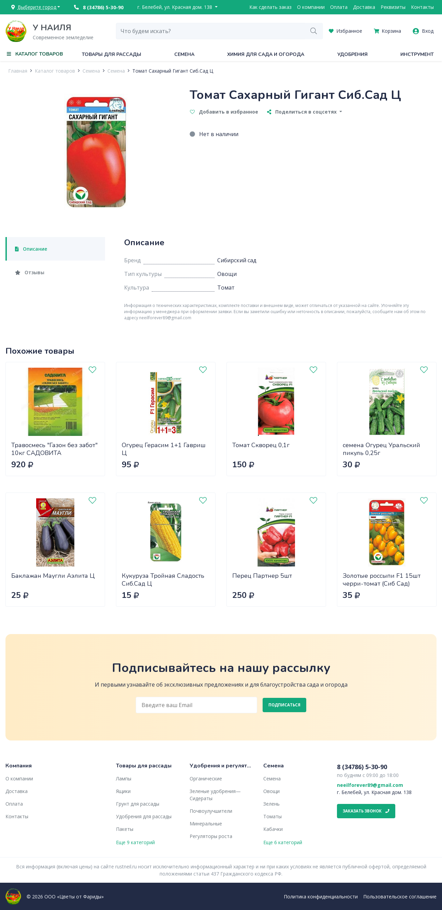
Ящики (123, 791)
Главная (17, 71)
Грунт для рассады (137, 804)
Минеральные (206, 823)
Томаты (272, 816)
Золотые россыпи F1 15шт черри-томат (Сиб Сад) (382, 580)
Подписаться (284, 704)
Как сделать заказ (270, 7)
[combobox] (210, 31)
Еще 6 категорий (282, 842)
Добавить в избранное (224, 111)
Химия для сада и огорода (265, 54)
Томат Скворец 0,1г (261, 445)
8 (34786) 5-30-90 (98, 7)
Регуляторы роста (211, 836)
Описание (31, 249)
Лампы (123, 778)
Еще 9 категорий (135, 842)
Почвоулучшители (211, 811)
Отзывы (29, 272)
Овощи (271, 791)
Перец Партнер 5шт (262, 576)
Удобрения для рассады (144, 816)
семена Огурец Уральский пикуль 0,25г (381, 449)
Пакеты (124, 829)
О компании (311, 7)
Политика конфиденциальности (321, 896)
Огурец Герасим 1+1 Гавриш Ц (164, 449)
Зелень (271, 804)
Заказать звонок (366, 810)
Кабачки (273, 829)
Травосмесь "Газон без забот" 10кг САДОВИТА (54, 449)
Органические (206, 778)
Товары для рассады (111, 54)
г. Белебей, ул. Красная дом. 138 (175, 7)
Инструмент (417, 54)
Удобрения (352, 54)
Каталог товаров (55, 71)
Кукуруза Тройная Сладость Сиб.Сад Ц (163, 580)
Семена (184, 54)
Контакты (422, 7)
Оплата (339, 7)
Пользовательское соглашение (400, 896)
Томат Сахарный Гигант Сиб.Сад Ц (172, 71)
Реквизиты (393, 7)
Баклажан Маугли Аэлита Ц (53, 576)
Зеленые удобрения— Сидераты (215, 795)
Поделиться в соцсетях (302, 111)
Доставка (364, 7)
